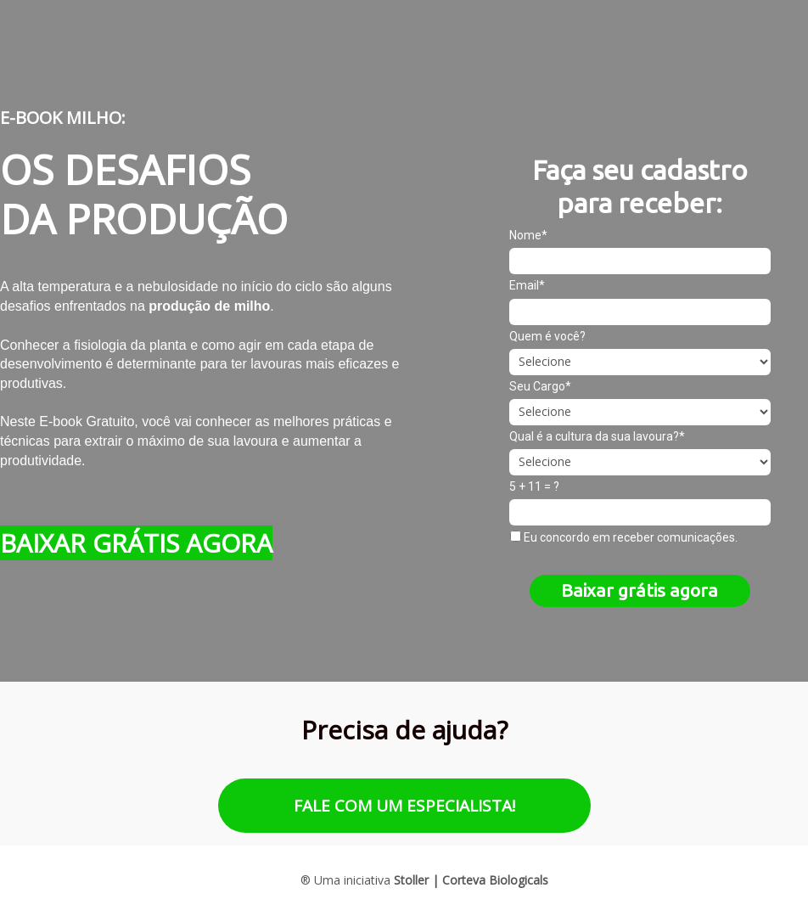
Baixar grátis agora (639, 590)
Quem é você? (547, 336)
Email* (527, 285)
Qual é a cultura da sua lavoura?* (597, 436)
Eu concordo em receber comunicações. (624, 537)
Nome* (528, 235)
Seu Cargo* (540, 386)
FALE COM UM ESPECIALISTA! (404, 806)
